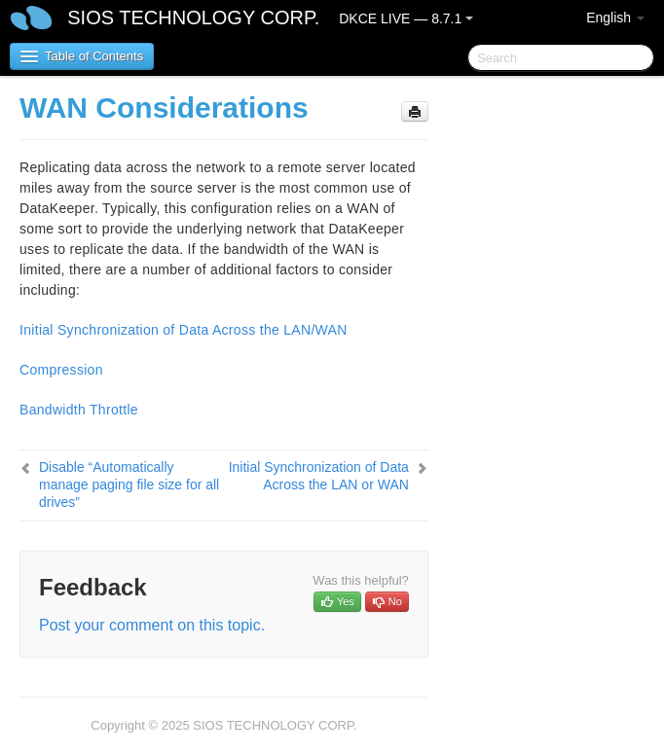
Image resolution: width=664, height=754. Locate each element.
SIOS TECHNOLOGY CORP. (193, 17)
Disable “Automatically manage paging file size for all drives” (129, 484)
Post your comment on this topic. (152, 625)
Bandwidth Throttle (78, 409)
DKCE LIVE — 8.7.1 (406, 18)
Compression (61, 369)
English (615, 17)
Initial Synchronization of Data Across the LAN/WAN (183, 330)
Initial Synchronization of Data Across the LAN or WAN (319, 475)
